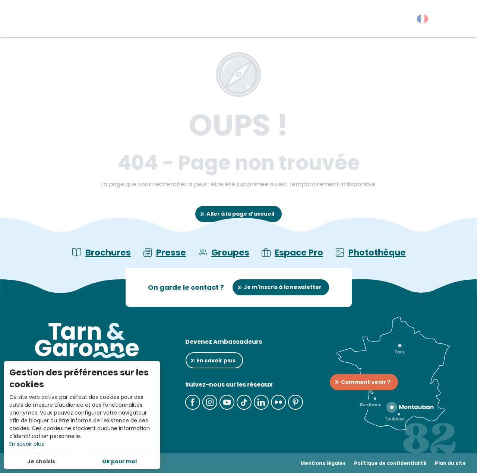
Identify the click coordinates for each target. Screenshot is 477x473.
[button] (458, 20)
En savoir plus (26, 444)
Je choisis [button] (41, 461)
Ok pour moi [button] (119, 461)
